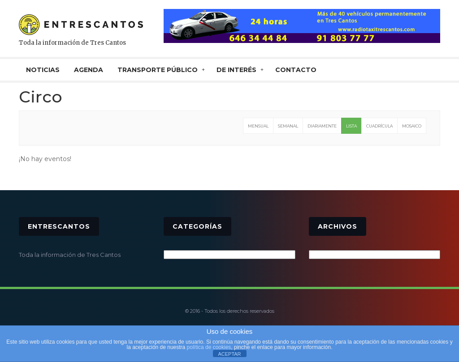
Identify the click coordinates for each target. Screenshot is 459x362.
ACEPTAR (229, 354)
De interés (236, 70)
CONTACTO (295, 70)
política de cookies (209, 347)
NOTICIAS (43, 70)
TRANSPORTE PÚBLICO (157, 70)
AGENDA (88, 70)
